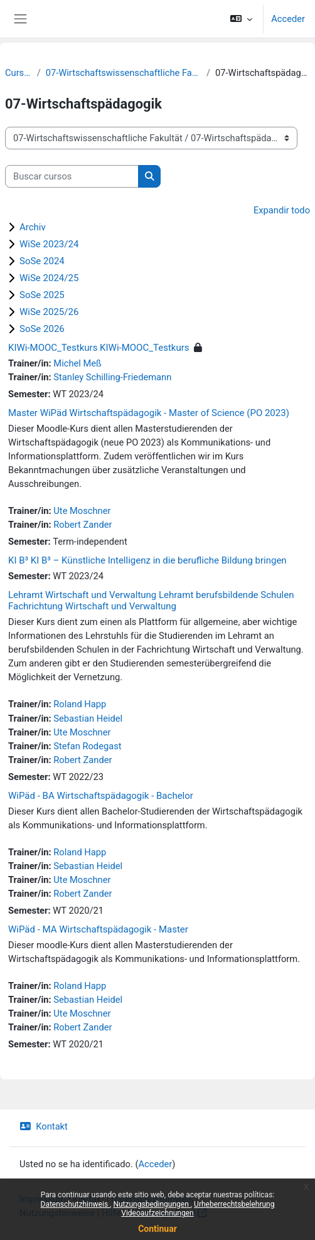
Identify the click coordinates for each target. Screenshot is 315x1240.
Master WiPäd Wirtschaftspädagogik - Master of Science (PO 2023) (148, 413)
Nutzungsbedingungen (151, 1204)
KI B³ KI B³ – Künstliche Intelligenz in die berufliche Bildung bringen (147, 560)
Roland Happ (79, 704)
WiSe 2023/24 (48, 244)
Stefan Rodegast (87, 746)
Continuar (157, 1229)
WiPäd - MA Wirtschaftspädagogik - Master (98, 929)
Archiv (32, 227)
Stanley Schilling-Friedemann (112, 377)
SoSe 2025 (42, 295)
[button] (241, 19)
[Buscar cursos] (72, 176)
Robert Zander (82, 524)
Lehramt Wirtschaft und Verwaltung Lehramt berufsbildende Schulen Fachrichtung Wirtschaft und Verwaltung (151, 600)
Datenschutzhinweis (75, 1204)
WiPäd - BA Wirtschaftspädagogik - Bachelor (100, 795)
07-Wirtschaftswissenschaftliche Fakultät (123, 72)
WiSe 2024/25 (48, 278)
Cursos (18, 72)
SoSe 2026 (42, 328)
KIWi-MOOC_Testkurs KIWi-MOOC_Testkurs (99, 347)
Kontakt (43, 1126)
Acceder (288, 18)
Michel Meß (77, 363)
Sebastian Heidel (87, 718)
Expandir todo (282, 210)
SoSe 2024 (42, 261)
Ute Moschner (81, 510)
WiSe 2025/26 (48, 312)
